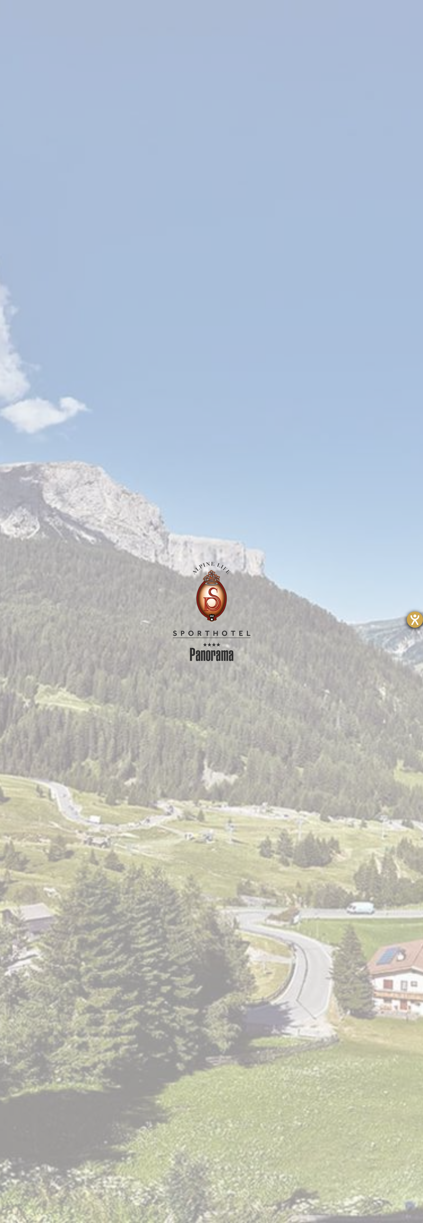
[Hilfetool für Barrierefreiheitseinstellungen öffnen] (415, 620)
